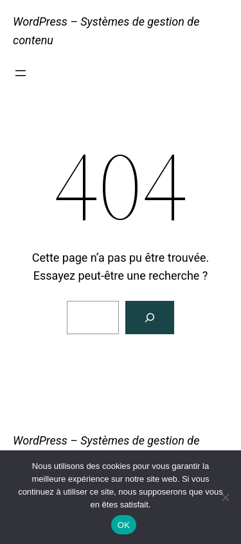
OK (124, 525)
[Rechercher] (149, 317)
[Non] (225, 497)
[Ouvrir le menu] (20, 73)
